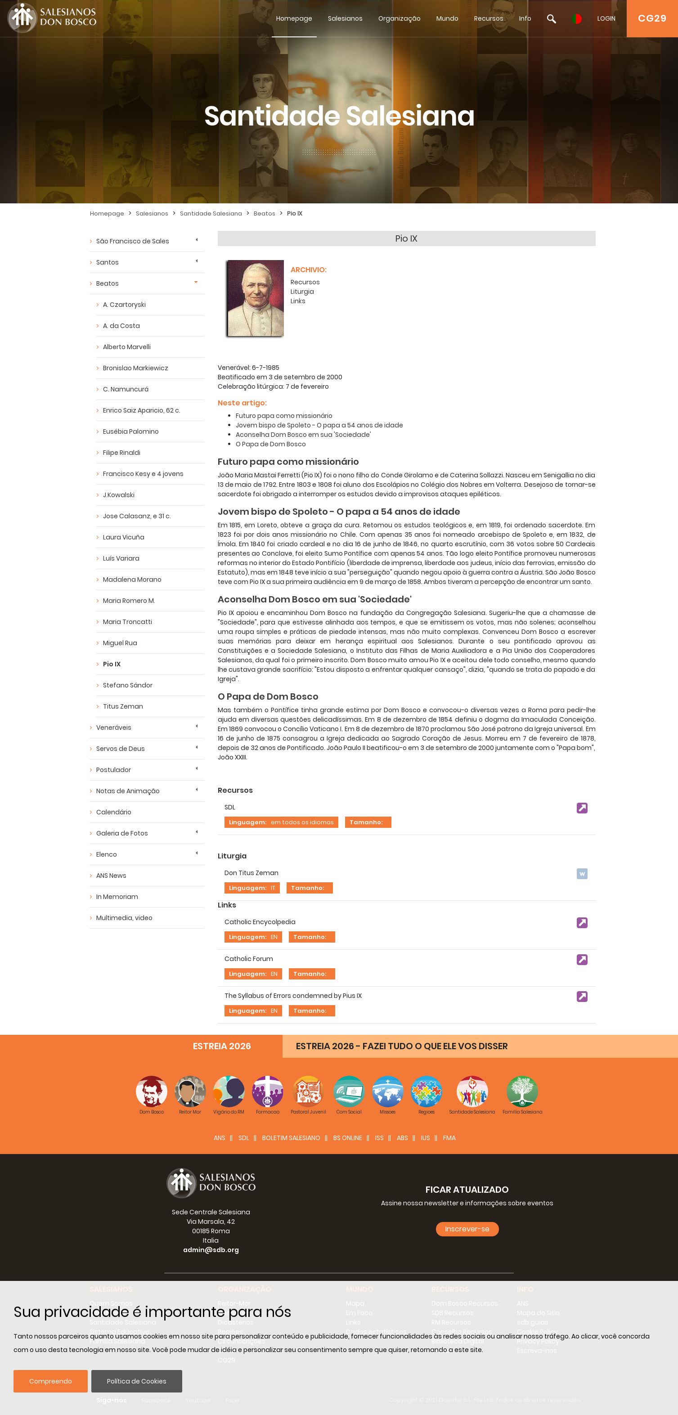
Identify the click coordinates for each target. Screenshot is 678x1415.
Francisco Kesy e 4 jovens (143, 473)
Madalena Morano (132, 579)
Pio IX (294, 213)
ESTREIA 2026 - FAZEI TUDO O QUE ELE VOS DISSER (402, 1046)
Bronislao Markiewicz (135, 368)
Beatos (264, 213)
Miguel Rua (120, 642)
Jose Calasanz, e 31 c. (137, 516)
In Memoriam (117, 896)
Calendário (113, 812)
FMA (449, 1137)
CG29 (652, 18)
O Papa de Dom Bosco (271, 444)
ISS (379, 1137)
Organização (399, 18)
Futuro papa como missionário (284, 415)
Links (298, 300)
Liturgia (302, 291)
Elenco (106, 854)
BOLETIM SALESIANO (291, 1137)
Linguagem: (247, 822)
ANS (219, 1137)
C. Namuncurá (125, 389)
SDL (243, 1137)
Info (525, 18)
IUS (425, 1137)
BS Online (347, 1137)
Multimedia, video (124, 917)
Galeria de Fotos (122, 833)
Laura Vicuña (123, 537)
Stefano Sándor (128, 685)
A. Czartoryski (124, 304)
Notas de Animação (128, 790)
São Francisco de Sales (132, 241)
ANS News (111, 875)
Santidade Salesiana (211, 213)
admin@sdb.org (211, 1249)
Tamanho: (366, 822)
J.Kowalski (119, 494)
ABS (402, 1137)
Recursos (488, 18)
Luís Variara (121, 558)
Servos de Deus (120, 748)
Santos (107, 262)
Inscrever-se (467, 1229)
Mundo (447, 18)
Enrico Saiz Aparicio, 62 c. (141, 410)
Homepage (294, 18)
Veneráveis (113, 727)
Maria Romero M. (129, 600)
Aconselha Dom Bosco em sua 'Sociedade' (303, 434)
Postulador (113, 769)
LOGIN (606, 18)
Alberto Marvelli (127, 346)
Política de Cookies (136, 1381)
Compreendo (50, 1381)
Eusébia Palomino (131, 431)
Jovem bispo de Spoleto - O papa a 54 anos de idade (319, 425)
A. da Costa (121, 325)
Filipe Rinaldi (121, 452)
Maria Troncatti (127, 621)
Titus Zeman (123, 706)
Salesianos (345, 18)
